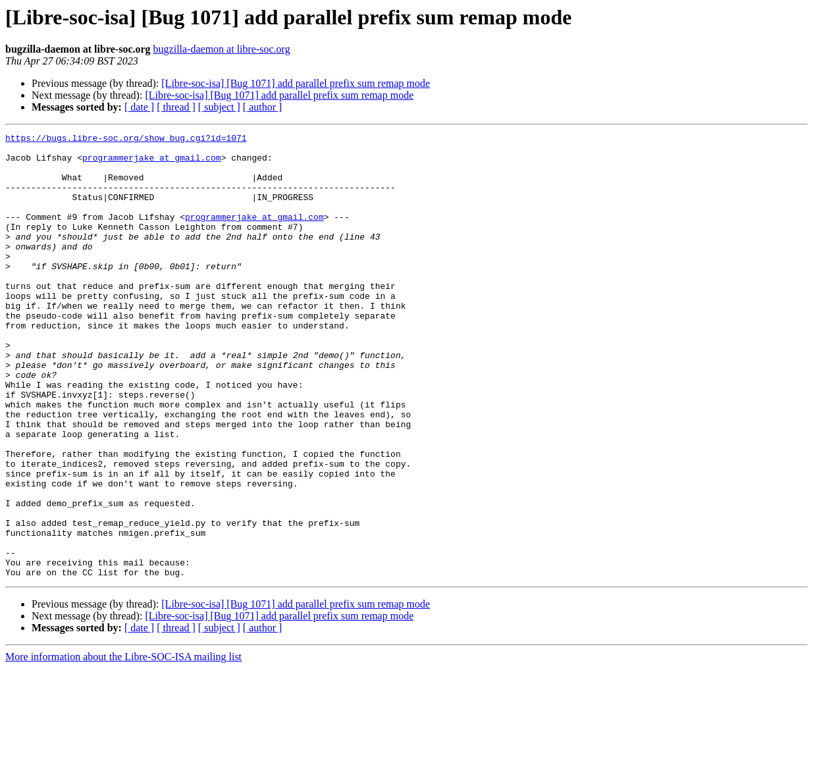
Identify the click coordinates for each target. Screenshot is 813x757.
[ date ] (139, 107)
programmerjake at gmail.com (151, 163)
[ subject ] (219, 107)
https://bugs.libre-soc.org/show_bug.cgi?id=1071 (126, 139)
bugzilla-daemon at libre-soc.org (221, 49)
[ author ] (262, 107)
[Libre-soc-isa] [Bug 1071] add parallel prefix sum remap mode (295, 83)
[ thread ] (176, 107)
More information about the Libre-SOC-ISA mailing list (123, 745)
